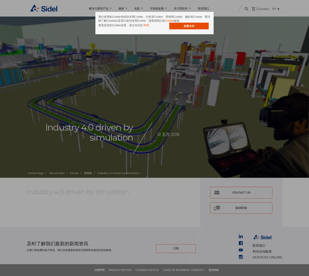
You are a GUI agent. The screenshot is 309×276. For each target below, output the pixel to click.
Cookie (169, 20)
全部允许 (189, 26)
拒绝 (146, 25)
